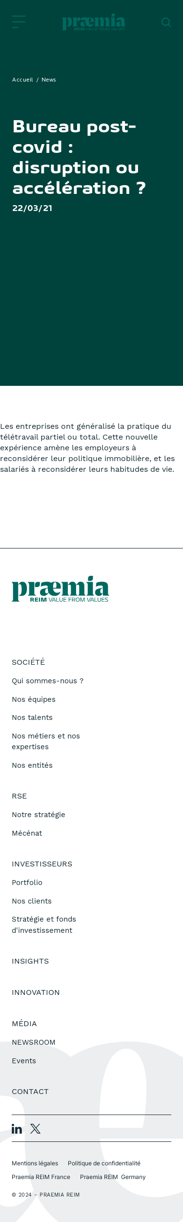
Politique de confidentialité (104, 1163)
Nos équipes (34, 699)
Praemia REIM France (41, 1176)
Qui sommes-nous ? (47, 680)
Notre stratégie (38, 814)
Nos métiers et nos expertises (46, 742)
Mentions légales (35, 1163)
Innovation (36, 992)
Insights (30, 961)
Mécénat (27, 833)
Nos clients (32, 901)
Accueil (23, 80)
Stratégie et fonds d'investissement (44, 925)
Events (24, 1060)
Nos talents (32, 717)
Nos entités (32, 765)
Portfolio (27, 882)
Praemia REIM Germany (113, 1176)
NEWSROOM (34, 1042)
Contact (30, 1091)
